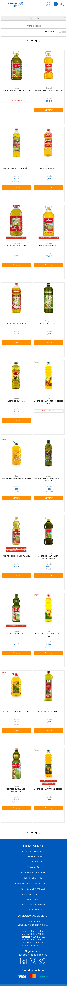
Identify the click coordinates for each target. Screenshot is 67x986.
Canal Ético (32, 863)
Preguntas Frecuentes (32, 848)
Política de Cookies (32, 890)
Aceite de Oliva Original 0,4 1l (16, 553)
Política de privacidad (33, 885)
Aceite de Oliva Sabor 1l (16, 631)
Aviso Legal (33, 896)
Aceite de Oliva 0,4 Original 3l (48, 90)
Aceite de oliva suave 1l (48, 708)
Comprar (48, 109)
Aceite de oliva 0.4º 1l (16, 322)
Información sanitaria (33, 868)
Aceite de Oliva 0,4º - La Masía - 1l (16, 167)
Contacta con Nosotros (33, 901)
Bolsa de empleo (33, 906)
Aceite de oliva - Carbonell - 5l (16, 90)
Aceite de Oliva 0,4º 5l (48, 244)
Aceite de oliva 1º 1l (48, 322)
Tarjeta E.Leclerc (33, 858)
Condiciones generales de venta (33, 880)
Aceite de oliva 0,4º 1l (48, 167)
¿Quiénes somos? (33, 853)
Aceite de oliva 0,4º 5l (16, 244)
